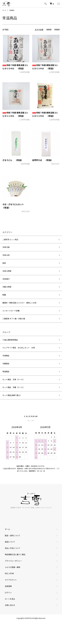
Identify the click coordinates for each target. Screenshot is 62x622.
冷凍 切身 (6, 247)
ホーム (4, 10)
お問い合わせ (10, 605)
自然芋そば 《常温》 (42, 160)
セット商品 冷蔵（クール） (13, 387)
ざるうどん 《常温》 (12, 160)
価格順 (48, 29)
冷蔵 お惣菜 (6, 287)
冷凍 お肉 (6, 255)
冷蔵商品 (5, 363)
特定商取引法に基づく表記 (15, 554)
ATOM (11, 573)
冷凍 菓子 (6, 279)
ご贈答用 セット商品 (10, 240)
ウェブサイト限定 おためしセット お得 (18, 347)
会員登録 (8, 586)
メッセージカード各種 (10, 310)
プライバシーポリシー (13, 561)
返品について (10, 541)
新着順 (57, 29)
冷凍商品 (5, 355)
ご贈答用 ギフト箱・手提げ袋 (13, 318)
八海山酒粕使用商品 (10, 340)
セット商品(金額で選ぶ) (11, 395)
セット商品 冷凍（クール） (13, 379)
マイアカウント (11, 580)
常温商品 (11, 10)
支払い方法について (12, 548)
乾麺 (4, 294)
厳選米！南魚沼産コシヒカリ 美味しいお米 (19, 302)
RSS (6, 573)
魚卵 (4, 263)
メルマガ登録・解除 (12, 567)
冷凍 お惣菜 (6, 271)
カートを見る (10, 599)
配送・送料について (12, 535)
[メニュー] (58, 3)
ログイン (8, 592)
